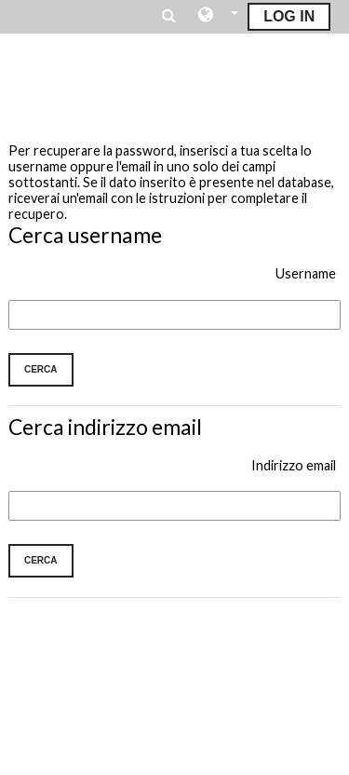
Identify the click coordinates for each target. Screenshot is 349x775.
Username (305, 273)
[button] (218, 16)
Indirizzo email (293, 465)
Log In (289, 16)
